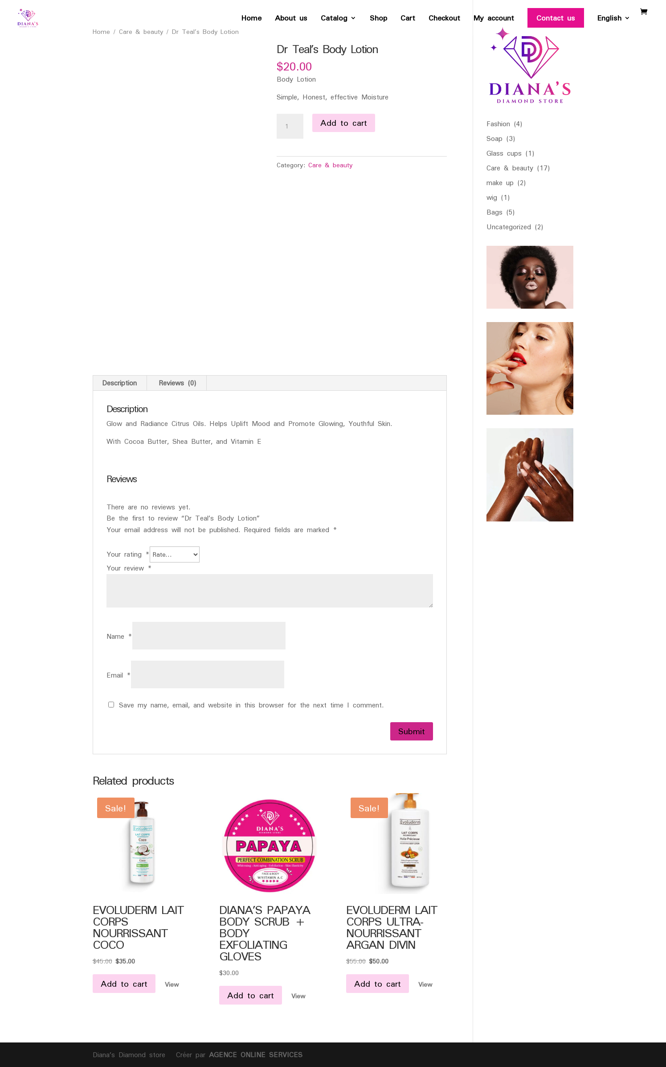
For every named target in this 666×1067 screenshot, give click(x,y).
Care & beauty (330, 164)
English (609, 20)
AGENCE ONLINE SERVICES (253, 1055)
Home (251, 20)
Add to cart (343, 122)
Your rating (128, 554)
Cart (407, 20)
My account (494, 20)
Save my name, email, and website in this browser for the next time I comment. (251, 705)
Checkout (444, 20)
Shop (378, 20)
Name (119, 636)
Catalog (334, 20)
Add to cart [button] (124, 983)
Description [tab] (119, 383)
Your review (129, 568)
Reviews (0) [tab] (177, 383)
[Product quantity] (290, 126)
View (172, 984)
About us (291, 20)
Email (118, 675)
